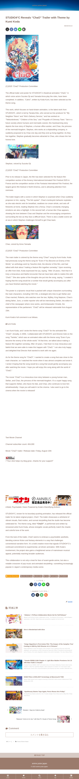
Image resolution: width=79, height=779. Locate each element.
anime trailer (38, 576)
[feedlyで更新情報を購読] (41, 595)
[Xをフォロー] (37, 595)
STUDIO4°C (63, 576)
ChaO (46, 576)
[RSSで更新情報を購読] (46, 595)
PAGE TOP (39, 765)
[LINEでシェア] (19, 29)
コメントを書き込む (39, 743)
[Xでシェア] (7, 29)
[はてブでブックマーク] (15, 29)
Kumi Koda (54, 576)
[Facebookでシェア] (11, 29)
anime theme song (26, 576)
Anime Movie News (12, 576)
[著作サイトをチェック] (33, 595)
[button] (24, 29)
